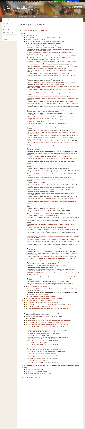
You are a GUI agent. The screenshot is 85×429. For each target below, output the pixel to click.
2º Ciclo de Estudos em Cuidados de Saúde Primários (42, 326)
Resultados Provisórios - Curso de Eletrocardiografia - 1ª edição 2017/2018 (47, 82)
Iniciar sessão (78, 7)
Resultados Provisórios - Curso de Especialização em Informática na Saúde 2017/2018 (50, 165)
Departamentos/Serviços (34, 17)
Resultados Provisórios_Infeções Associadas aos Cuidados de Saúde (45, 283)
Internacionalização (8, 32)
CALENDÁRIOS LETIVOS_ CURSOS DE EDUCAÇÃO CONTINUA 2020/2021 (46, 322)
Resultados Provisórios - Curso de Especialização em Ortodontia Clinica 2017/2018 (49, 179)
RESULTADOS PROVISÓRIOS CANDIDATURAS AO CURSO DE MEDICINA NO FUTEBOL (49, 224)
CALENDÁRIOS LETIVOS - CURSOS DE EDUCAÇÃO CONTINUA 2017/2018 (46, 41)
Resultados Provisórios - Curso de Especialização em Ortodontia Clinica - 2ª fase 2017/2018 (51, 98)
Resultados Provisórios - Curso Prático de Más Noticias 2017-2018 (44, 210)
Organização (6, 23)
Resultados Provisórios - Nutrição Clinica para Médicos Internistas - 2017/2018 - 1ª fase (50, 142)
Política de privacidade (73, 1)
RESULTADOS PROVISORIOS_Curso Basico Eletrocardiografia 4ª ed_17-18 (46, 258)
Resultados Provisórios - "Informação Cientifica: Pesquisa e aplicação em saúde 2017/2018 (51, 127)
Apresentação (6, 20)
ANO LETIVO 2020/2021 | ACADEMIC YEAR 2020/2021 (39, 311)
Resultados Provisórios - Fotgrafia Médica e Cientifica (42, 123)
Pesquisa (5, 39)
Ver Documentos (44, 17)
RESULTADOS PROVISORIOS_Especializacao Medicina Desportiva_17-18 (46, 269)
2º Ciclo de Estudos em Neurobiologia (38, 340)
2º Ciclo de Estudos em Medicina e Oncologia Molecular (42, 337)
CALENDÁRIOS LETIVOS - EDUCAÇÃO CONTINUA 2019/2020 (43, 302)
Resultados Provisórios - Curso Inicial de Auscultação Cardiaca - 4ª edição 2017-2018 (49, 205)
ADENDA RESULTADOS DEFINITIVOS (37, 39)
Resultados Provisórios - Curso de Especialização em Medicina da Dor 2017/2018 (49, 170)
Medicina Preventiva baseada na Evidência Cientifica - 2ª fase (44, 58)
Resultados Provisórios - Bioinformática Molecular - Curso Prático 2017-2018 (47, 66)
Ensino (4, 26)
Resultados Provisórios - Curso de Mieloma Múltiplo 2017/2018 (44, 189)
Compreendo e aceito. (59, 1)
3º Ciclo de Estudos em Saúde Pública (37, 362)
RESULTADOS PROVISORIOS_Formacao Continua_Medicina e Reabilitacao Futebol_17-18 (50, 278)
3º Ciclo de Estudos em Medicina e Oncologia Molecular (42, 351)
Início (26, 17)
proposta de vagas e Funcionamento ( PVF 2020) (38, 313)
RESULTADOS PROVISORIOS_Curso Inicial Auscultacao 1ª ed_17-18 (44, 262)
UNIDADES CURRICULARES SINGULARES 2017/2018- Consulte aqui (45, 298)
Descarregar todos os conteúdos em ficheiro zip (34, 30)
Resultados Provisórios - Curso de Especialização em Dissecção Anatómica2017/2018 (50, 93)
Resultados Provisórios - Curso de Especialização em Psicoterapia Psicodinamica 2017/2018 (51, 184)
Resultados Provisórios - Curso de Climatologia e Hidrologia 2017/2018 (46, 79)
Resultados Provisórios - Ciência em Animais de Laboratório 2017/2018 (46, 75)
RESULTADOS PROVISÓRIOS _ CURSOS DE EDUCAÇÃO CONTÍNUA (44, 44)
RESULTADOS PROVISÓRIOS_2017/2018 (37, 286)
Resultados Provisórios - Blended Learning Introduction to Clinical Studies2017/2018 (50, 70)
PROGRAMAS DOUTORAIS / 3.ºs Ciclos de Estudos (42, 296)
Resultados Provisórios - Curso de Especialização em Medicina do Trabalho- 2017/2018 (50, 174)
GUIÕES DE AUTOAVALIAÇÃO (35, 369)
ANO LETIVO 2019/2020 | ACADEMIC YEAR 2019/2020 (39, 300)
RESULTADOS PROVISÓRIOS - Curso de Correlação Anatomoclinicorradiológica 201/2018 (50, 153)
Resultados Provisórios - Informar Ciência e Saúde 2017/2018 (43, 214)
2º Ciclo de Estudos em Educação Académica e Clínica (42, 330)
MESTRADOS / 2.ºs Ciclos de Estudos (39, 294)
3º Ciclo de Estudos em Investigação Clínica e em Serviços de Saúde (46, 348)
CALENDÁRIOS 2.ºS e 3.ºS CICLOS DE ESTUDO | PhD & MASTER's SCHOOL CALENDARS (49, 304)
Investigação (6, 29)
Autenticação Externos (68, 7)
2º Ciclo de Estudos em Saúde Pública (37, 344)
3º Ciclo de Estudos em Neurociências (38, 358)
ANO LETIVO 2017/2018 (31, 35)
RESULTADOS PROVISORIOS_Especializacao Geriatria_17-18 (43, 265)
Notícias (5, 36)
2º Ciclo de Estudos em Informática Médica (39, 333)
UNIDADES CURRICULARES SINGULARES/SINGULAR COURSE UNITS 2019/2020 (48, 309)
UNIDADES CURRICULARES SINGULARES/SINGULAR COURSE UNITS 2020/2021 (48, 324)
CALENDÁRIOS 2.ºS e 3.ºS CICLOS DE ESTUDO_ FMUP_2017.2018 (44, 37)
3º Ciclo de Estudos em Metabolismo (37, 355)
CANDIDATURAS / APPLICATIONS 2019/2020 (39, 306)
